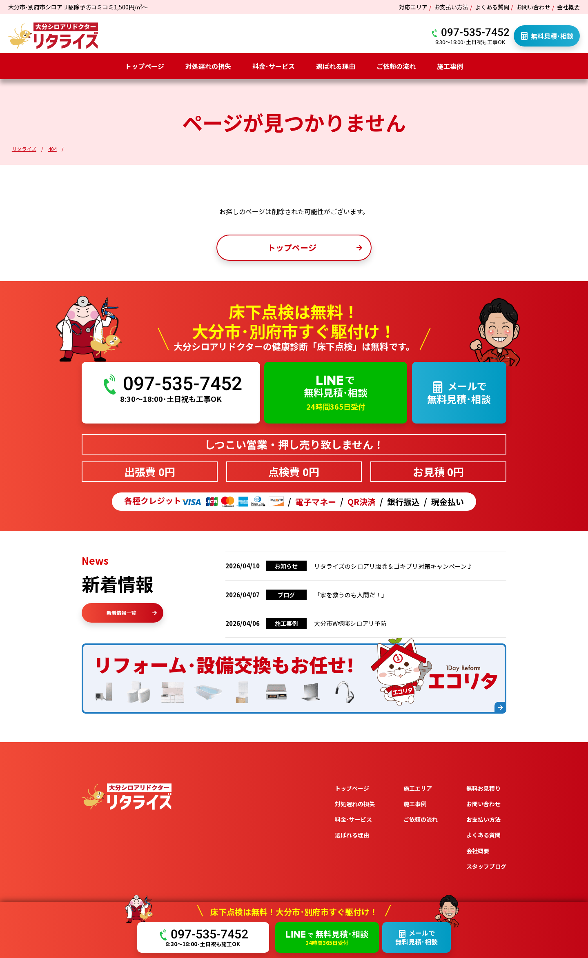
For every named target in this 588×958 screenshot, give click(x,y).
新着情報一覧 (132, 612)
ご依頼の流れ (396, 66)
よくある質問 (492, 7)
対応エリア (413, 7)
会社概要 (568, 7)
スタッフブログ (486, 866)
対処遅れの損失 (208, 66)
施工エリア (417, 788)
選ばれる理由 (335, 66)
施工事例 (450, 66)
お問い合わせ (533, 7)
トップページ (144, 66)
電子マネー (315, 502)
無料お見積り (483, 788)
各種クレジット (204, 502)
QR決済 (361, 502)
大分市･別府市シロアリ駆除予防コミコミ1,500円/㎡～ (78, 7)
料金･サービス (273, 66)
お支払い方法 (451, 7)
